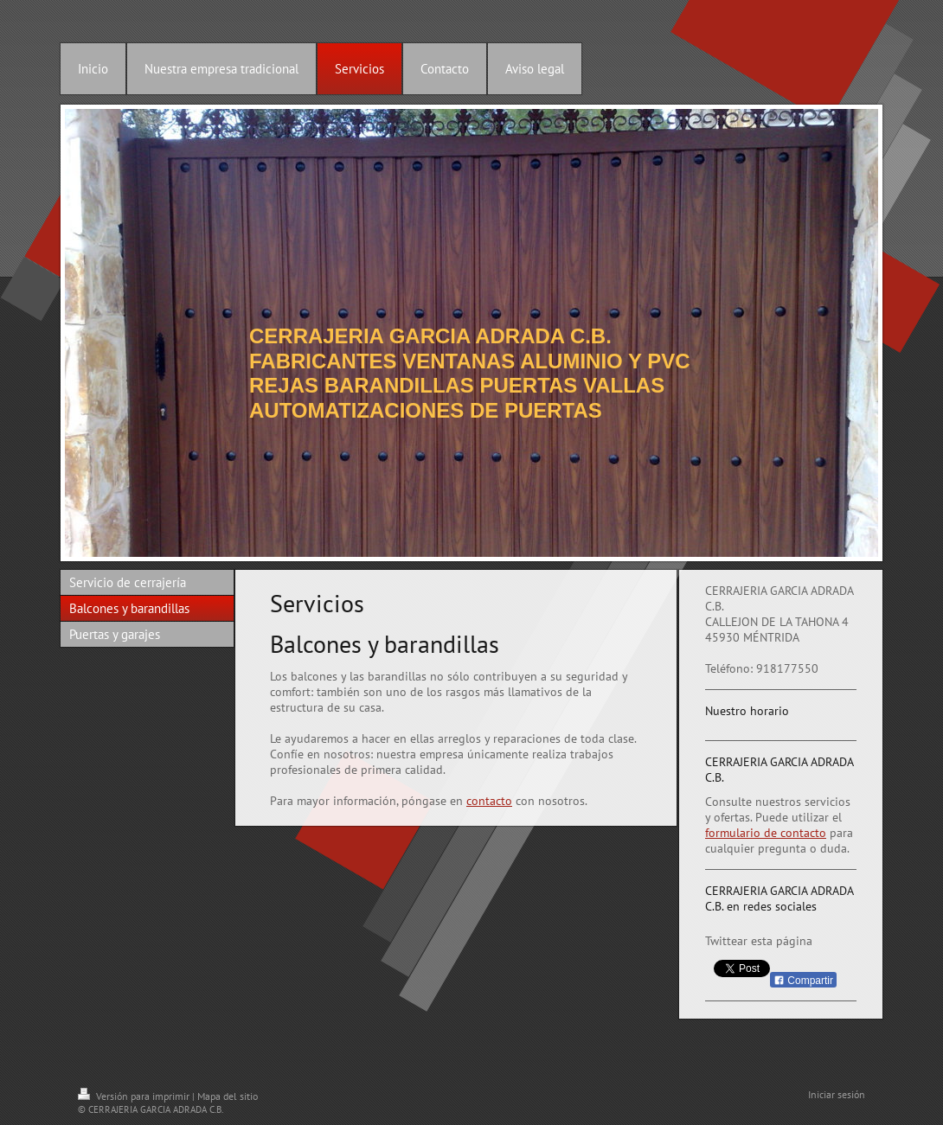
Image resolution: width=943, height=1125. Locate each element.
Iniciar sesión (836, 1094)
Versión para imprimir (135, 1096)
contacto (489, 801)
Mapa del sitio (227, 1096)
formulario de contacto (765, 833)
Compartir (803, 981)
